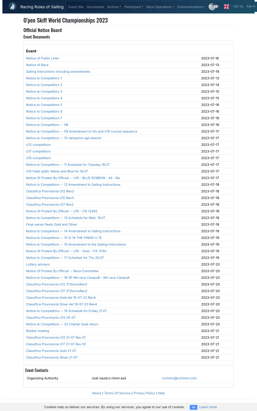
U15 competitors (38, 158)
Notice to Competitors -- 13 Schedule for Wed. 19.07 (65, 218)
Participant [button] (132, 7)
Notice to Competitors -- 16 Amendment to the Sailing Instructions (76, 244)
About (96, 393)
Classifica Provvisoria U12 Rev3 (50, 191)
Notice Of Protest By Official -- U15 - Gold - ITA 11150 (66, 251)
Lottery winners (38, 264)
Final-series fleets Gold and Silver (51, 224)
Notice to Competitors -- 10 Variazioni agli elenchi (63, 138)
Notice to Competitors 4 (44, 98)
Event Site (76, 7)
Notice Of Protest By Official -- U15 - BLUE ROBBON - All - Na (73, 178)
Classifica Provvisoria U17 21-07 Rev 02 (56, 344)
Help (161, 393)
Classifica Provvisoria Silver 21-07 (51, 357)
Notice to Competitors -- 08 (47, 125)
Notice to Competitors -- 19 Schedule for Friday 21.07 (66, 311)
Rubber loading (37, 331)
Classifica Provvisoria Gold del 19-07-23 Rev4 (61, 298)
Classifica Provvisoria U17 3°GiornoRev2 (56, 291)
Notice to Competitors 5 (44, 105)
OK (193, 407)
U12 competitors (38, 145)
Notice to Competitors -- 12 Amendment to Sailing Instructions (73, 185)
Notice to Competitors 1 (44, 78)
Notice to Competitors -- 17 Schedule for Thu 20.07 (65, 258)
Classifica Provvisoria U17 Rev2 (49, 204)
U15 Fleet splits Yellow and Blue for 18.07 (57, 171)
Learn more (208, 407)
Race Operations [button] (159, 7)
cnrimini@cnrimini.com (179, 378)
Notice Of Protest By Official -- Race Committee (62, 271)
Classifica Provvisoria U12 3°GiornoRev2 (56, 284)
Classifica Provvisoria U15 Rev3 (50, 198)
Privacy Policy (144, 393)
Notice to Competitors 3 (44, 91)
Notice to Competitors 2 (44, 85)
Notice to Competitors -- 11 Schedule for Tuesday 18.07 (67, 165)
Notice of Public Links (42, 58)
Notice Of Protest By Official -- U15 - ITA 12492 (61, 211)
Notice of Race (37, 65)
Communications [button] (190, 7)
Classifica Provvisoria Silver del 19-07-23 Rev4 (61, 304)
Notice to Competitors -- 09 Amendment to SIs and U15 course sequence (81, 131)
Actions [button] (113, 7)
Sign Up (238, 6)
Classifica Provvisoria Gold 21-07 (51, 351)
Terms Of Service (117, 393)
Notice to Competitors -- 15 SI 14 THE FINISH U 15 (64, 238)
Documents (95, 7)
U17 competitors (38, 151)
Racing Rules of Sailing (42, 6)
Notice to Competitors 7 (44, 118)
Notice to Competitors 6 (44, 111)
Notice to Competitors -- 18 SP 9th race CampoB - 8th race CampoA (78, 278)
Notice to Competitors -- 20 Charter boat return (62, 324)
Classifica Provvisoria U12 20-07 (50, 318)
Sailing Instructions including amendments (58, 72)
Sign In (251, 6)
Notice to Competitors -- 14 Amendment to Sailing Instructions (73, 231)
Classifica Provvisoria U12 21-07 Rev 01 (55, 337)
